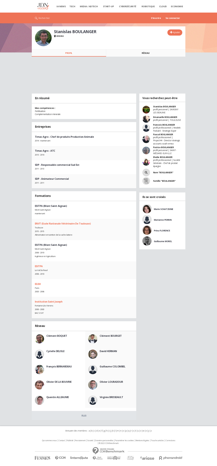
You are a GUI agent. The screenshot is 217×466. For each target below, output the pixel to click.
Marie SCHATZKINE (163, 209)
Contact (62, 440)
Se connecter (173, 17)
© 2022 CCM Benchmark (109, 443)
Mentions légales (142, 440)
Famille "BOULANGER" (164, 180)
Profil (68, 53)
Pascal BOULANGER (163, 134)
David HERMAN (108, 351)
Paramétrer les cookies (124, 440)
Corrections (170, 440)
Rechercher (44, 17)
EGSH (38, 284)
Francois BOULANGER (164, 124)
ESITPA (39, 266)
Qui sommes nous (49, 440)
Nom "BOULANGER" (163, 172)
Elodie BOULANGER (162, 157)
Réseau (145, 53)
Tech (72, 6)
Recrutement (80, 440)
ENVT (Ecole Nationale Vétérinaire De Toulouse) (63, 223)
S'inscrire (156, 17)
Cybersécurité (127, 6)
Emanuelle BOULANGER (165, 117)
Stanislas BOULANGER (164, 106)
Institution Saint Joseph (49, 301)
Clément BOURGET (111, 336)
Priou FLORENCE (162, 230)
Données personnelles (104, 440)
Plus (84, 415)
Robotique (148, 6)
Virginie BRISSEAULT (111, 397)
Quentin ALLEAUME (57, 397)
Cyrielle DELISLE (55, 351)
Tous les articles (157, 440)
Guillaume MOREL (163, 241)
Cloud (163, 6)
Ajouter (176, 32)
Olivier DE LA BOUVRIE (59, 382)
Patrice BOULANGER (163, 147)
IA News (61, 6)
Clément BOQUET (56, 336)
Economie (177, 6)
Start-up (108, 6)
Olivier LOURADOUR (111, 382)
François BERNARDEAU (59, 366)
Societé (90, 440)
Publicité (70, 440)
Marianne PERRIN (163, 219)
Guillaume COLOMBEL (112, 366)
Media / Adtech (89, 6)
